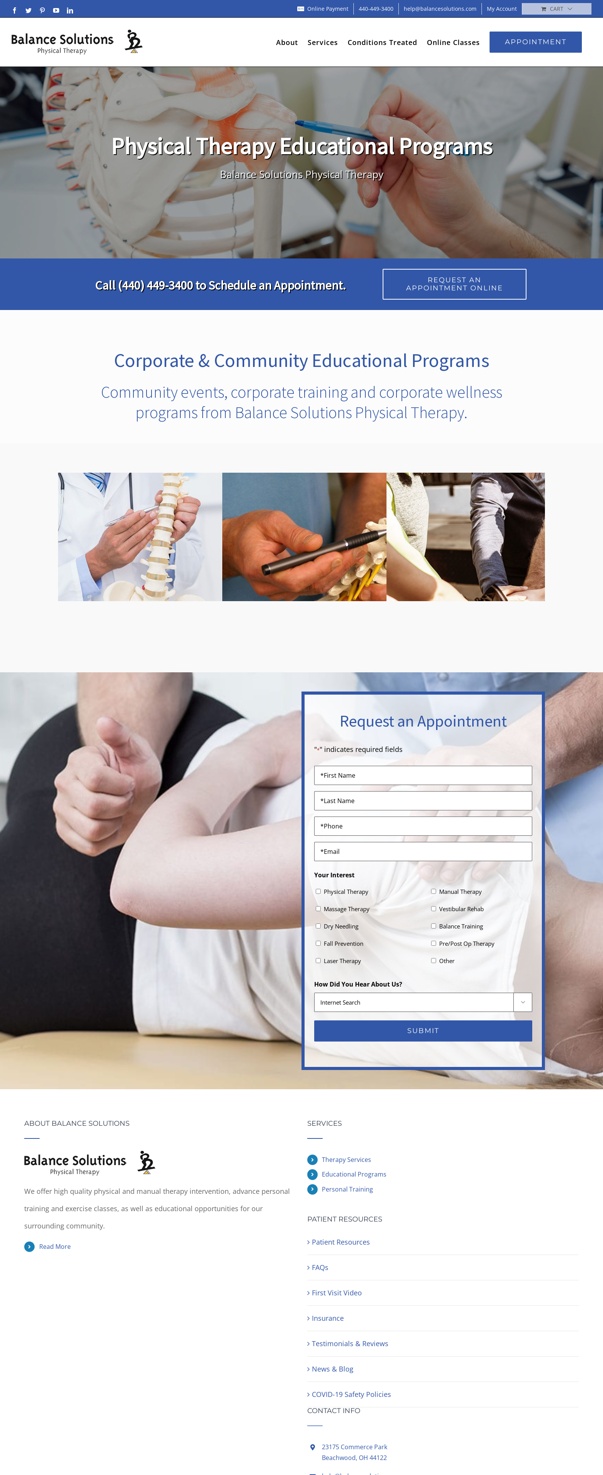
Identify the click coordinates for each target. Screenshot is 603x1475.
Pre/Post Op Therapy (467, 943)
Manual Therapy (460, 891)
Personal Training (347, 1189)
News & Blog (332, 1368)
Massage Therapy (347, 909)
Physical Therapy (346, 891)
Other (447, 961)
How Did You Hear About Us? (358, 984)
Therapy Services (346, 1159)
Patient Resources (341, 1242)
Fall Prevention (343, 943)
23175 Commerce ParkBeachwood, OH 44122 (354, 1452)
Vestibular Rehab (461, 909)
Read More (55, 1246)
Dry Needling (341, 926)
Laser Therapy (342, 961)
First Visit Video (337, 1292)
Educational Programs (354, 1174)
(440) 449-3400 (155, 285)
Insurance (328, 1318)
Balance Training (461, 926)
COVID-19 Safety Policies (351, 1394)
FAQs (320, 1267)
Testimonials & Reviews (350, 1343)
